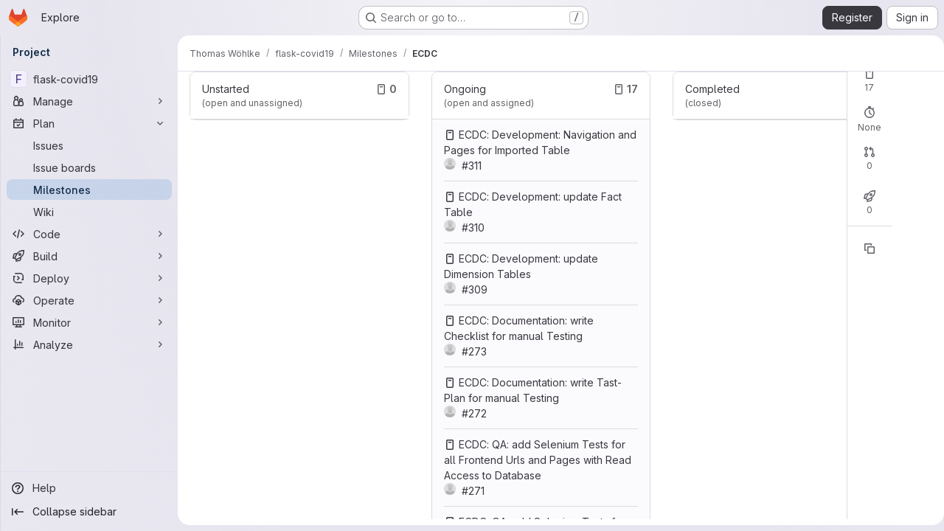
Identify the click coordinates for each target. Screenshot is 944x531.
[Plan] (89, 123)
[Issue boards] (89, 167)
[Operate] (89, 300)
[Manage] (89, 101)
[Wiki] (89, 211)
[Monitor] (89, 322)
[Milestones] (89, 189)
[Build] (89, 256)
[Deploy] (89, 278)
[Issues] (89, 145)
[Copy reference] (863, 248)
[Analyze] (89, 344)
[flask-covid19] (89, 79)
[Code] (89, 233)
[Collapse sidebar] (89, 512)
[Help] (89, 488)
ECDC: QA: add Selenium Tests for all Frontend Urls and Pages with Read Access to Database (535, 460)
